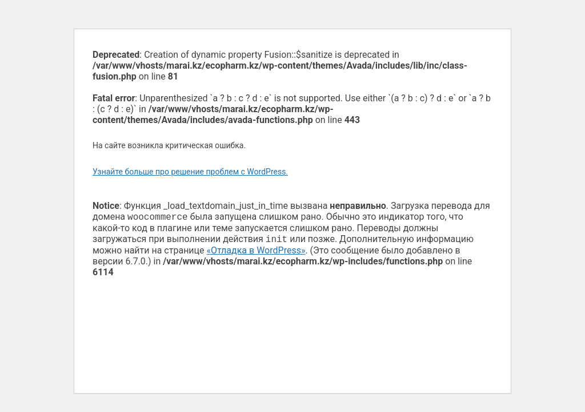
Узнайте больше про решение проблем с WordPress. (190, 171)
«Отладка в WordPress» (256, 252)
